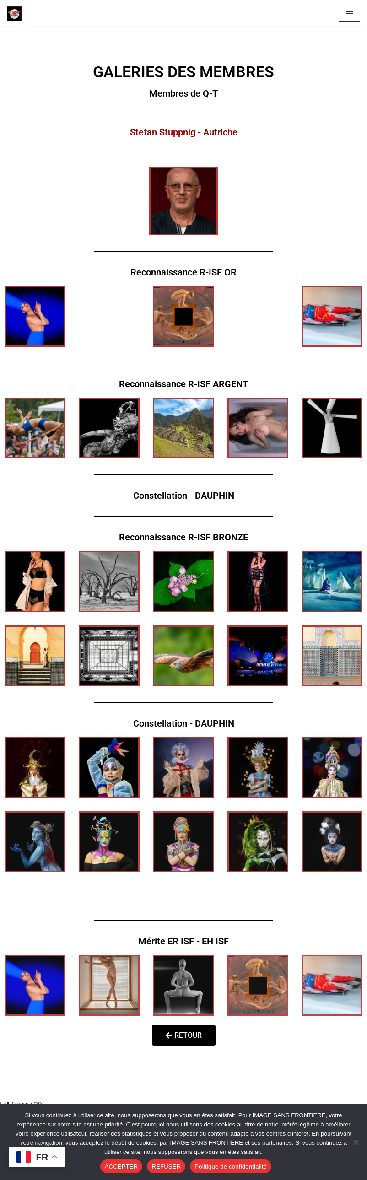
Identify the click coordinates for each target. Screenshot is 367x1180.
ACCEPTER (121, 1166)
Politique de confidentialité (230, 1166)
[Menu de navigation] (349, 14)
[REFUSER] (355, 1142)
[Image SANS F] (16, 13)
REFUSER (166, 1166)
